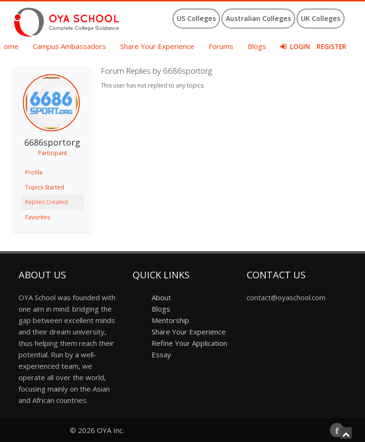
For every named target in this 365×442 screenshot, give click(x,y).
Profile (34, 172)
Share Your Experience (157, 46)
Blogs (257, 46)
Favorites (37, 217)
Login (300, 46)
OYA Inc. (110, 430)
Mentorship (170, 320)
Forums (221, 46)
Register (331, 46)
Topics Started (44, 187)
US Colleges (196, 18)
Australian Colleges (258, 18)
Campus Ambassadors (69, 46)
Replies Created (46, 202)
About (161, 297)
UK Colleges (320, 18)
